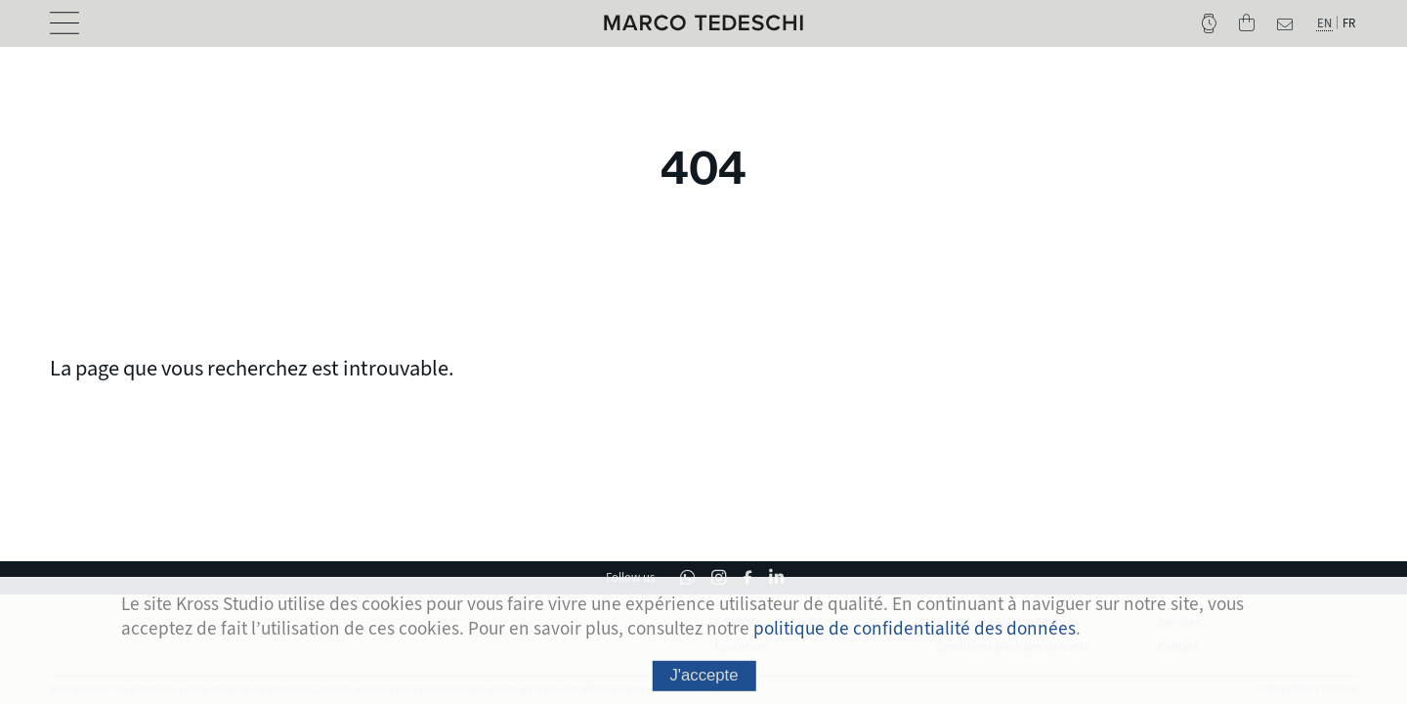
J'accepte (703, 682)
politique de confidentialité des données (914, 635)
